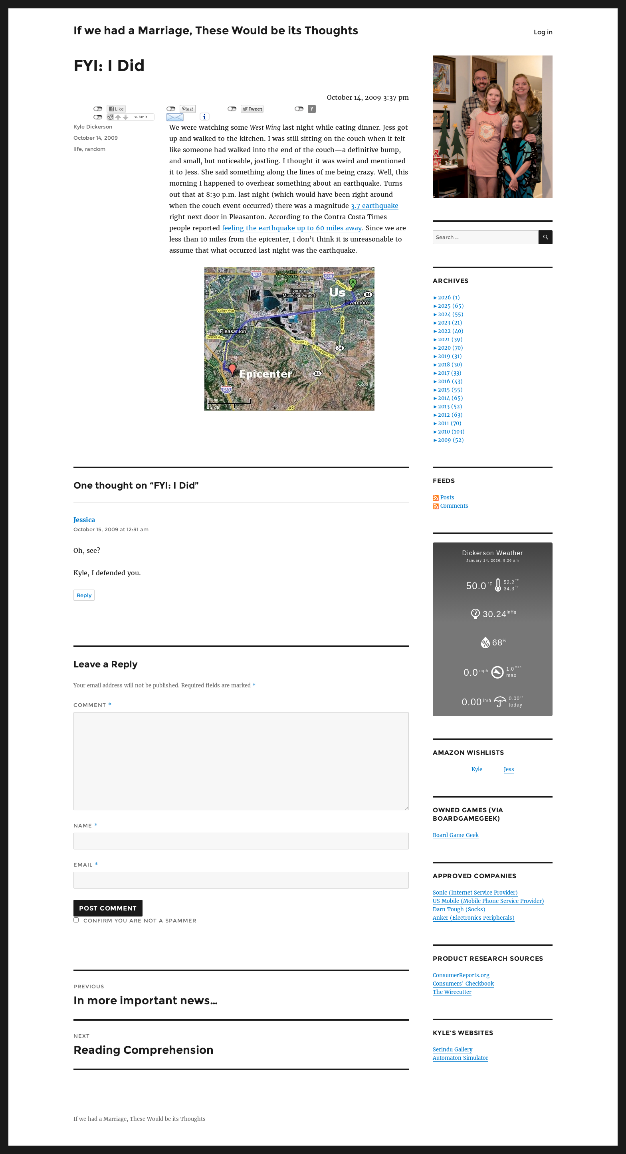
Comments (454, 506)
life (77, 149)
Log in (543, 32)
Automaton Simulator (460, 1058)
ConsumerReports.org (461, 975)
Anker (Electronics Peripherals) (474, 917)
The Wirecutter (452, 992)
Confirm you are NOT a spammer (134, 920)
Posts (447, 497)
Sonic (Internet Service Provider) (475, 892)
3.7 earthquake (374, 206)
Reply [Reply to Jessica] (84, 595)
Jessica (84, 520)
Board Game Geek (456, 835)
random (95, 149)
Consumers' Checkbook (463, 983)
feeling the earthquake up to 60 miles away (292, 228)
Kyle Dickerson (92, 126)
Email (85, 864)
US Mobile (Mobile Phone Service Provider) (488, 901)
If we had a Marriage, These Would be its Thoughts (216, 30)
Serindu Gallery (452, 1049)
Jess (509, 769)
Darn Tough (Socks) (459, 909)
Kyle (476, 769)
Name (85, 825)
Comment (92, 705)
